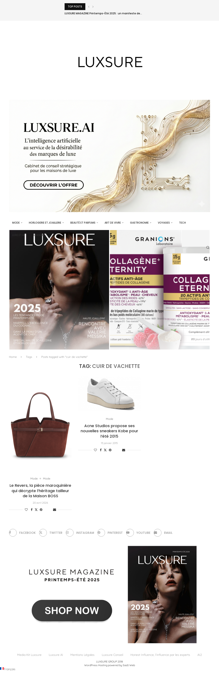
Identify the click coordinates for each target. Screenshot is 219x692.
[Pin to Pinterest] (41, 510)
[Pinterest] (110, 533)
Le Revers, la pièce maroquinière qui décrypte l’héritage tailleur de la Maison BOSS (40, 491)
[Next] (93, 6)
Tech (182, 222)
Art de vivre (113, 222)
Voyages (164, 222)
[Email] (163, 533)
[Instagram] (80, 533)
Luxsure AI (56, 655)
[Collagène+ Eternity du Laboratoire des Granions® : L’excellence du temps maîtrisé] (160, 290)
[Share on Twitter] (36, 510)
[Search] (208, 247)
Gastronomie (139, 222)
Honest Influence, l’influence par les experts (160, 655)
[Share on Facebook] (32, 510)
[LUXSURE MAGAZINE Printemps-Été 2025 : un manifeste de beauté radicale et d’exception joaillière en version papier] (59, 290)
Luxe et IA (18, 235)
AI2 (199, 655)
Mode (16, 222)
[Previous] (88, 6)
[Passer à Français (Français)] (7, 669)
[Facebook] (22, 533)
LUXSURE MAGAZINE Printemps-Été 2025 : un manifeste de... (103, 13)
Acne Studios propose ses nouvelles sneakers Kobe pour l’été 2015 (109, 431)
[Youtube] (138, 533)
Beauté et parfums (82, 222)
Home (13, 357)
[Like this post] (26, 510)
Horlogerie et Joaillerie (45, 222)
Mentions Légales (82, 655)
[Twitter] (50, 533)
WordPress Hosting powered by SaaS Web (109, 665)
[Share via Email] (54, 510)
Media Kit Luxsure (29, 655)
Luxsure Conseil (112, 655)
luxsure (39, 235)
